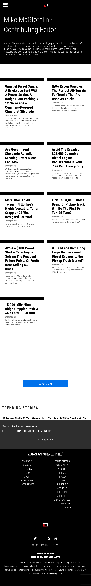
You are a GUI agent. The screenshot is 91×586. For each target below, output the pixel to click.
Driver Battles (62, 499)
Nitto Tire (44, 544)
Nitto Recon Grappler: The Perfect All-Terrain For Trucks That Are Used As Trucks (69, 92)
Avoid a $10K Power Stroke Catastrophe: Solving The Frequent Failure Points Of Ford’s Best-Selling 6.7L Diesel (22, 258)
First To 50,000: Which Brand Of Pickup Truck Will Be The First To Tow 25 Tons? (68, 206)
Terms (62, 472)
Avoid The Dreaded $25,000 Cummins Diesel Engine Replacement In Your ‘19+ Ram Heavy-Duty (67, 157)
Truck (26, 472)
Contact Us (62, 465)
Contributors (62, 461)
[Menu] (5, 5)
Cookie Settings (62, 507)
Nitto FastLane (62, 503)
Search (62, 469)
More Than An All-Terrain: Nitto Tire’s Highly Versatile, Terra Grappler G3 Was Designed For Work (21, 208)
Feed (62, 480)
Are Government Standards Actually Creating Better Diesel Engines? (21, 155)
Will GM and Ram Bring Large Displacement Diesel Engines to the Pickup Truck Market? (68, 254)
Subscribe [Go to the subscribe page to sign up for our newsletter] (45, 440)
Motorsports (27, 484)
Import (27, 476)
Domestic (27, 461)
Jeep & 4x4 (26, 469)
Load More (46, 383)
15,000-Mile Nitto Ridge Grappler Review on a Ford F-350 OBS (21, 308)
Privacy (62, 476)
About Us (62, 488)
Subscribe (62, 484)
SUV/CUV (26, 465)
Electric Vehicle (27, 480)
